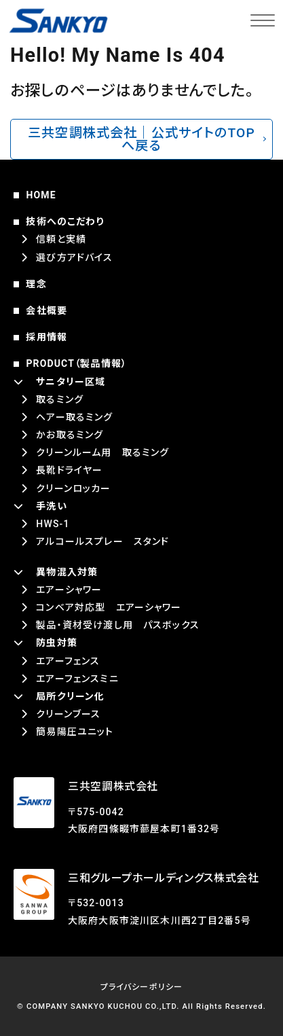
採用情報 (46, 337)
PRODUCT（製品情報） (76, 363)
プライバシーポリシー (141, 987)
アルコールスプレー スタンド (102, 541)
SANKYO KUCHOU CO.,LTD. (125, 1006)
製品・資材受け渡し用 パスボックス (118, 625)
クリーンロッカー (73, 488)
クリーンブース (68, 714)
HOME (41, 195)
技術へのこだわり (65, 221)
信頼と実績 (61, 239)
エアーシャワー (69, 589)
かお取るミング (69, 434)
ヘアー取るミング (74, 417)
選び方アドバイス (74, 257)
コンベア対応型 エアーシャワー (108, 607)
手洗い (51, 506)
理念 (36, 284)
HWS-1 (52, 523)
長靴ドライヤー (69, 470)
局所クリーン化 (70, 696)
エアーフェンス (68, 661)
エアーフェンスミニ (77, 678)
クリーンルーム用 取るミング (102, 452)
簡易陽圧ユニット (74, 731)
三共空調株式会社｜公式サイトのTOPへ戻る (141, 139)
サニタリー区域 (70, 381)
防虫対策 (56, 642)
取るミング (59, 399)
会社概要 (46, 310)
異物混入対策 (67, 572)
